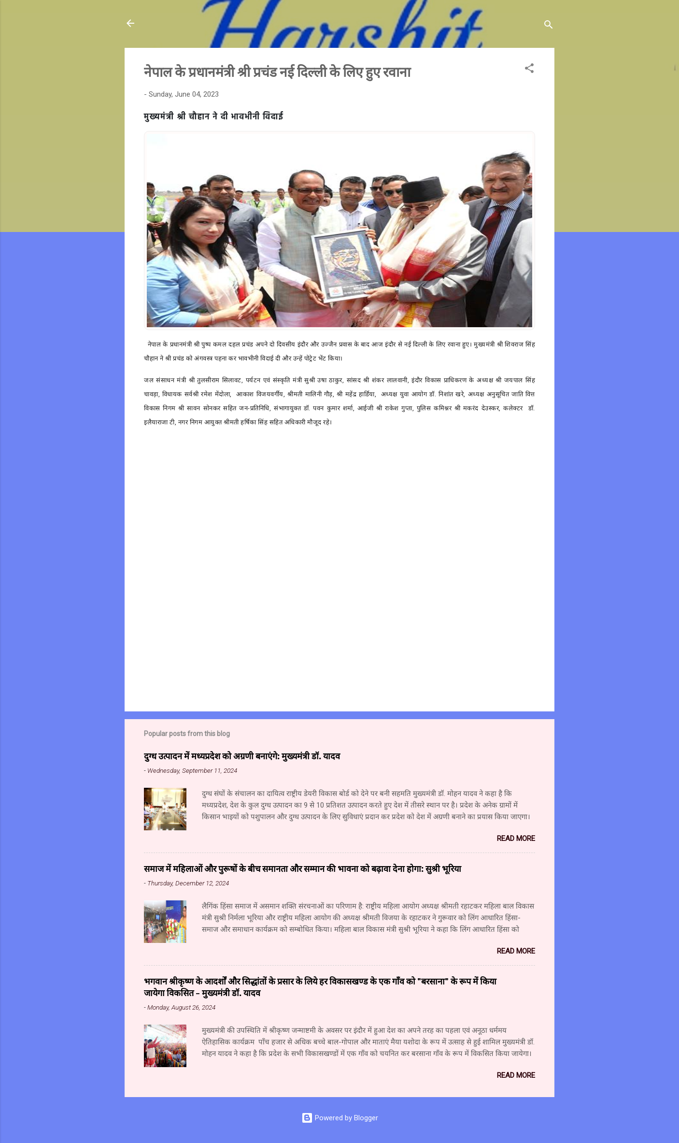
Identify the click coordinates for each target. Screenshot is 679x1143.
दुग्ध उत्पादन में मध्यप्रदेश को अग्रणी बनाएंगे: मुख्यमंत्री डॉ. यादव (242, 756)
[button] (529, 69)
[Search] (548, 26)
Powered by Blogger (339, 1118)
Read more (516, 838)
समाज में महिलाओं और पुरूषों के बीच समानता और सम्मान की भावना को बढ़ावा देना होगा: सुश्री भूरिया (302, 868)
